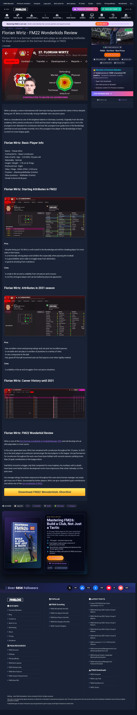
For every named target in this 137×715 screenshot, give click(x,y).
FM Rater (12, 654)
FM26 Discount (14, 650)
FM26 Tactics (94, 687)
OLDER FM (113, 16)
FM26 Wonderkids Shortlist (59, 609)
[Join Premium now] (112, 93)
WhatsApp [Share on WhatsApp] (60, 506)
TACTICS (45, 16)
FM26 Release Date (15, 667)
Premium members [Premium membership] (23, 4)
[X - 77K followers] (69, 587)
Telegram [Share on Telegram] (72, 506)
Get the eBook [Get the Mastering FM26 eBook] (102, 24)
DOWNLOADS (32, 16)
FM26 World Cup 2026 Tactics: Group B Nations (103, 630)
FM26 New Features (15, 671)
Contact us (12, 619)
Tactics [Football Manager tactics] (98, 4)
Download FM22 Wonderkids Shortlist (44, 492)
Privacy (11, 636)
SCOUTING (58, 16)
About (11, 632)
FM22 (26, 28)
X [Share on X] (28, 506)
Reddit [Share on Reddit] (49, 506)
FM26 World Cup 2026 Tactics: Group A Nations (103, 637)
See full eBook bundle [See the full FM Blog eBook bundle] (58, 563)
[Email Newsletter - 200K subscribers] (120, 587)
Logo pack (47, 4)
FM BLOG (10, 28)
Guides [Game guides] (90, 4)
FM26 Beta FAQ (14, 680)
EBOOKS (102, 16)
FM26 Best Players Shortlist (60, 617)
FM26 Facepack (95, 674)
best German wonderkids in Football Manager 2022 (41, 441)
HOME (7, 16)
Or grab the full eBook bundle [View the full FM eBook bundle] (119, 24)
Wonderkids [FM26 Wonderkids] (122, 4)
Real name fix (58, 4)
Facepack (37, 4)
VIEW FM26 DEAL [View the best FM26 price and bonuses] (112, 55)
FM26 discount (8, 4)
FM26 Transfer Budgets (58, 626)
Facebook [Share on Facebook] (37, 506)
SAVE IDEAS (71, 16)
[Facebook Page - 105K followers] (95, 587)
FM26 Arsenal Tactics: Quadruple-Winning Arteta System (101, 656)
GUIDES (82, 16)
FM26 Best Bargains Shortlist (60, 622)
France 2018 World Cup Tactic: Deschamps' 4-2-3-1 (100, 604)
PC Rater (82, 4)
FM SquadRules (109, 4)
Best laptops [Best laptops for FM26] (71, 4)
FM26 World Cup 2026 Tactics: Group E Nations (103, 611)
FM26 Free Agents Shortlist (59, 613)
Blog (10, 614)
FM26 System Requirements (18, 676)
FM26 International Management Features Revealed (101, 663)
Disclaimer (12, 640)
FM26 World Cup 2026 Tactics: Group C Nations (103, 624)
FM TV (92, 16)
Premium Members (85, 9)
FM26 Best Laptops (15, 663)
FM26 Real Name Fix (97, 683)
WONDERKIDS (19, 28)
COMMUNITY (126, 16)
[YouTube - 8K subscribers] (108, 587)
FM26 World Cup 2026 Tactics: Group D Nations (103, 617)
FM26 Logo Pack (95, 679)
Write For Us (13, 623)
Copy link (20, 506)
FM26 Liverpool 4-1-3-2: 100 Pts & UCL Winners (102, 643)
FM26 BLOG (17, 16)
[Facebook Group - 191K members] (82, 587)
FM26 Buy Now (111, 9)
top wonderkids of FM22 (32, 483)
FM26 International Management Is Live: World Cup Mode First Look (103, 650)
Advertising (12, 627)
